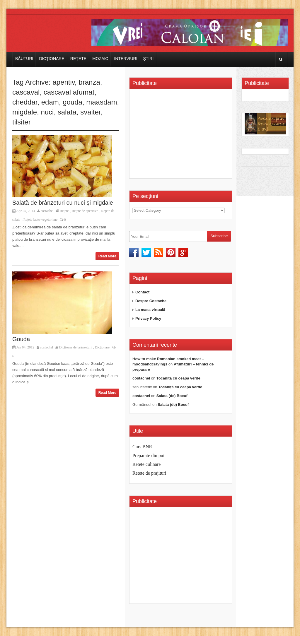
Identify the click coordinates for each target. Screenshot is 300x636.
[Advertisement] (181, 136)
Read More (107, 256)
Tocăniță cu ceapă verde (178, 378)
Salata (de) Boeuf (172, 396)
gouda (72, 102)
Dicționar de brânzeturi (75, 347)
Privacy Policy (148, 318)
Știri (148, 58)
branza (89, 82)
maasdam (101, 102)
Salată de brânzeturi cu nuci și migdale (62, 202)
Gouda (21, 339)
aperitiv (63, 82)
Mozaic (100, 58)
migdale (24, 112)
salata (67, 112)
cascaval (26, 92)
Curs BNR (142, 446)
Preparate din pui (148, 455)
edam (50, 102)
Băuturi (24, 58)
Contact (142, 292)
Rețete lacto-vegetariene (40, 220)
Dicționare (51, 58)
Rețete (78, 58)
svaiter (90, 112)
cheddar (24, 102)
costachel (47, 211)
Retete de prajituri (149, 473)
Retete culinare (146, 464)
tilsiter (21, 122)
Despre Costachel (151, 301)
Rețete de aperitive (85, 211)
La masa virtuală (150, 309)
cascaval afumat (69, 92)
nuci (47, 112)
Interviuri (125, 58)
